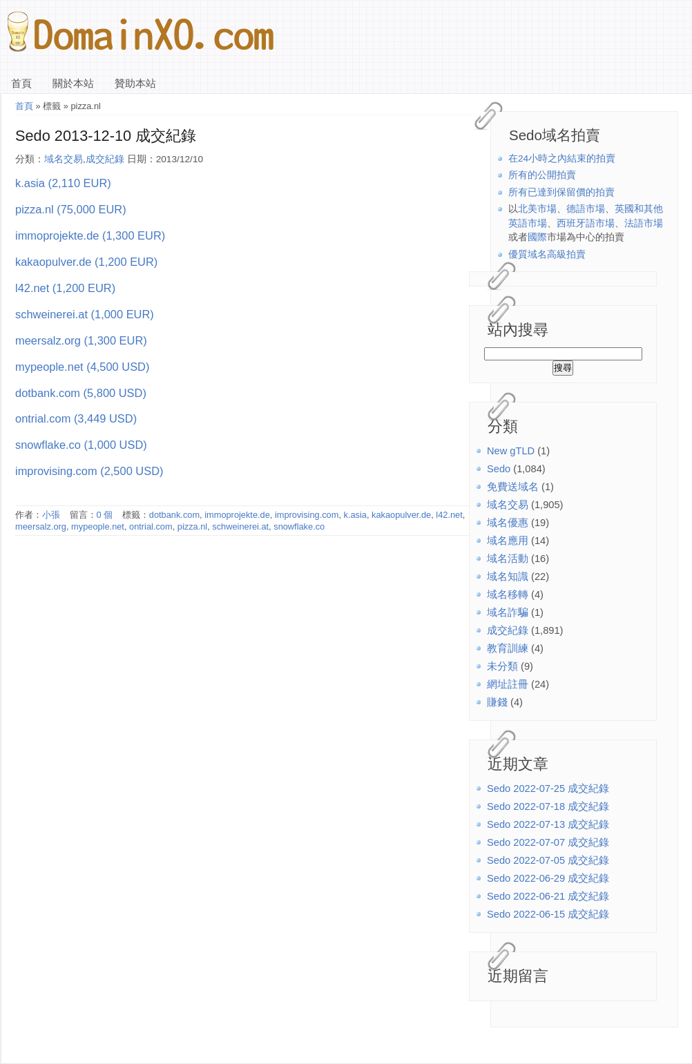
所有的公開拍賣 (542, 175)
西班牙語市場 (586, 223)
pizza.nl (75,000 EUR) (70, 209)
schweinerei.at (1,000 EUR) (84, 314)
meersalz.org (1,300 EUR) (81, 340)
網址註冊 (507, 684)
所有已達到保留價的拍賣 (561, 192)
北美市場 (537, 209)
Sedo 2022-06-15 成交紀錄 (548, 914)
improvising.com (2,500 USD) (89, 471)
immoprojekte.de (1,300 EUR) (90, 235)
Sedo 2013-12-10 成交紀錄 (105, 135)
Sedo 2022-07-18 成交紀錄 (548, 806)
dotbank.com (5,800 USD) (80, 393)
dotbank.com (174, 515)
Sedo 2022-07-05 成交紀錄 (548, 860)
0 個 (105, 515)
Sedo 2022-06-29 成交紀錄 (548, 878)
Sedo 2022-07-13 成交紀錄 (548, 824)
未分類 (502, 666)
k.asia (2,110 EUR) (63, 183)
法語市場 (643, 223)
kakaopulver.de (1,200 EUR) (86, 261)
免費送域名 (513, 486)
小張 (51, 515)
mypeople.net (97, 526)
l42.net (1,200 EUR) (65, 288)
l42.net (449, 515)
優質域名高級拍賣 (547, 254)
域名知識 (507, 576)
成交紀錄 (507, 630)
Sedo (498, 468)
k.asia (355, 515)
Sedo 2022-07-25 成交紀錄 (548, 788)
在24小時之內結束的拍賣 (561, 158)
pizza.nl (192, 526)
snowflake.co (299, 526)
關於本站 (73, 83)
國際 (537, 237)
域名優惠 (507, 522)
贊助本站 (135, 83)
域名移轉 (507, 594)
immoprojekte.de (237, 515)
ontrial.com (151, 526)
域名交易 (507, 504)
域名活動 (507, 558)
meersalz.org (40, 526)
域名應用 (507, 540)
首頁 (21, 83)
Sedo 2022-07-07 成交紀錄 (548, 842)
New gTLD (511, 450)
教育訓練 (507, 648)
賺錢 (497, 702)
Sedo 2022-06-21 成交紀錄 (548, 896)
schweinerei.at (240, 526)
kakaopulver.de (401, 515)
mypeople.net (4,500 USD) (82, 366)
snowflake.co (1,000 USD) (81, 444)
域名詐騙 (507, 612)
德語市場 (585, 209)
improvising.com (306, 515)
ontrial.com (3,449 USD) (76, 418)
